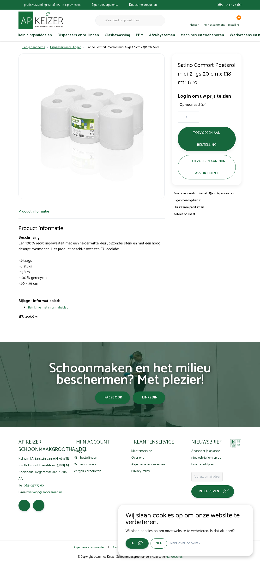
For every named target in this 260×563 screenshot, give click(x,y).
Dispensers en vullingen (78, 35)
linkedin (150, 397)
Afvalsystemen (162, 35)
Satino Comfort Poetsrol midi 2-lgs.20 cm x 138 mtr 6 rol (122, 47)
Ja (132, 543)
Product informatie (33, 211)
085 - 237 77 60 (229, 5)
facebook (113, 397)
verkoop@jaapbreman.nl (45, 492)
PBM (139, 35)
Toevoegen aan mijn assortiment (207, 167)
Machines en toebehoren (202, 35)
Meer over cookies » (185, 543)
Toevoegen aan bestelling (207, 139)
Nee (159, 543)
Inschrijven (209, 491)
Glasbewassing (117, 35)
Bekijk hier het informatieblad (48, 307)
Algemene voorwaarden (89, 547)
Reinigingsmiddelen (35, 35)
